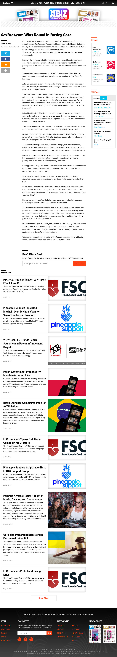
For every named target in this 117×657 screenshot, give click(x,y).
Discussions (96, 98)
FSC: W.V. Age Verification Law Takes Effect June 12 (24, 281)
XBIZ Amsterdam (97, 48)
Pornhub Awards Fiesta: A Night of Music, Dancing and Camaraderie (23, 498)
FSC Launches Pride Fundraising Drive (22, 573)
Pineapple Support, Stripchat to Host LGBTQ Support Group (24, 469)
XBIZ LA (75, 625)
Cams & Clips (81, 3)
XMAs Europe (98, 75)
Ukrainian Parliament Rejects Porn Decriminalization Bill (23, 537)
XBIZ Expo (76, 636)
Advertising (5, 629)
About (3, 636)
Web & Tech (49, 3)
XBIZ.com (60, 625)
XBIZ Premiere (62, 636)
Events (94, 40)
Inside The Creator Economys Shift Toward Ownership (102, 122)
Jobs (103, 98)
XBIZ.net (95, 92)
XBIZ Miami (76, 629)
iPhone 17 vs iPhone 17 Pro (102, 141)
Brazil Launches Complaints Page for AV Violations (24, 405)
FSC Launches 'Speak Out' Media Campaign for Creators (22, 441)
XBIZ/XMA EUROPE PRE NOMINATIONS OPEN (103, 104)
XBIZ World (61, 633)
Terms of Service (80, 653)
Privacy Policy (6, 640)
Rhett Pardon (6, 44)
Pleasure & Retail (62, 3)
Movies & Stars (37, 3)
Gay (72, 3)
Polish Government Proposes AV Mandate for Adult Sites (22, 374)
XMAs (74, 640)
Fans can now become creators (102, 132)
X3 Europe (96, 62)
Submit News (6, 625)
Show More (43, 598)
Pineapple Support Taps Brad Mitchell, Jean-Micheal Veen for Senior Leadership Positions (21, 311)
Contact (4, 633)
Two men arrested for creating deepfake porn (102, 113)
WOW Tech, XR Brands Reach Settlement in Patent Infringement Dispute (23, 343)
